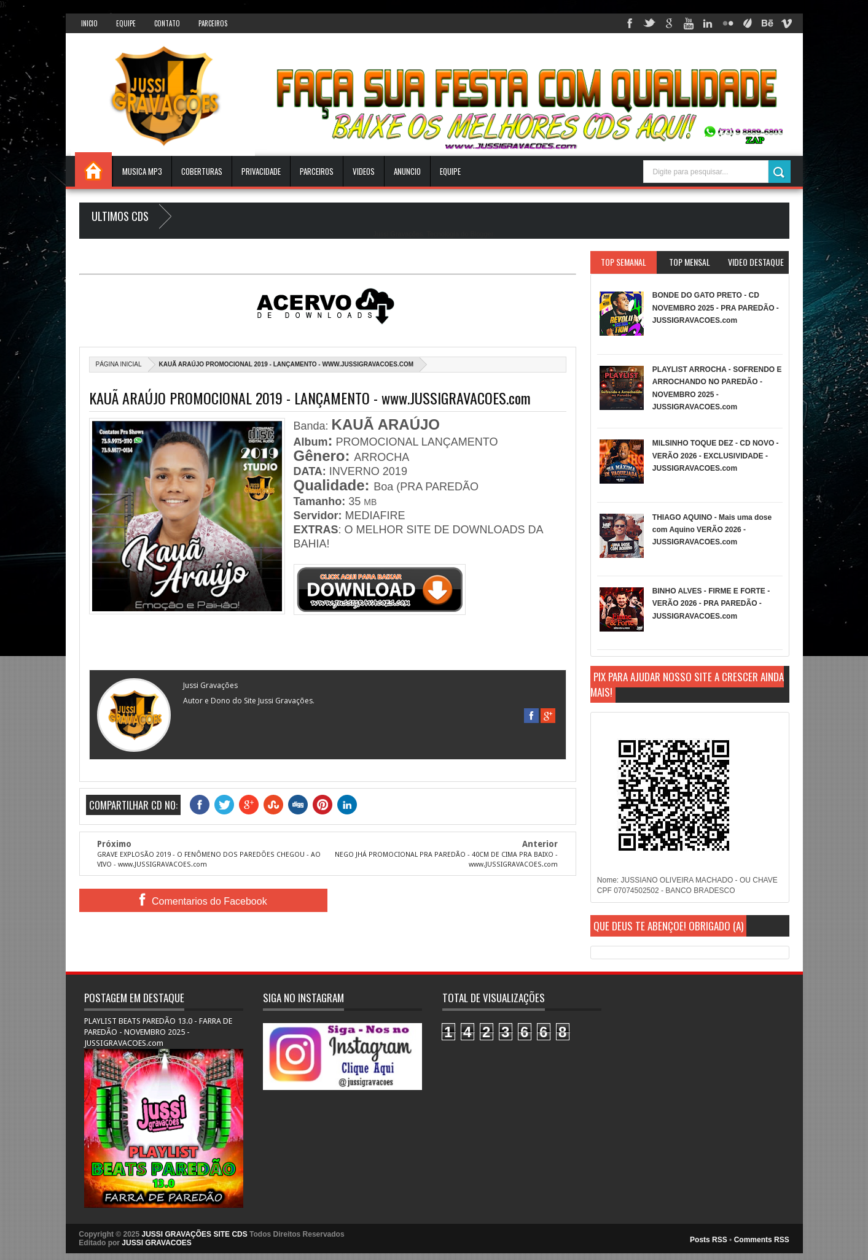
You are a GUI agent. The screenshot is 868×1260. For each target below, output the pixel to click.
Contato (167, 23)
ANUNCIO (407, 171)
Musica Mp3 (142, 171)
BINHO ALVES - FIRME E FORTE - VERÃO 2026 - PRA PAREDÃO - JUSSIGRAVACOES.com (711, 603)
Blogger (481, 234)
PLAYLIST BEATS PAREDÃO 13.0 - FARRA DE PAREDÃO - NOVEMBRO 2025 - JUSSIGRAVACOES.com (158, 1032)
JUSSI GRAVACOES (157, 1243)
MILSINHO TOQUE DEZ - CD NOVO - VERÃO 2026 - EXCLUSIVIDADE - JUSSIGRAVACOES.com (715, 456)
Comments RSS (761, 1239)
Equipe (126, 23)
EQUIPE (450, 171)
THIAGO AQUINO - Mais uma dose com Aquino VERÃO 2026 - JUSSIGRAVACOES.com (712, 530)
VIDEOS (364, 171)
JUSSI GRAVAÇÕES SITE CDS (195, 1234)
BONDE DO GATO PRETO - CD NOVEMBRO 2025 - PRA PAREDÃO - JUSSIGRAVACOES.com (715, 308)
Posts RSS (708, 1239)
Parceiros (212, 23)
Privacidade (261, 171)
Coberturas (201, 171)
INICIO (89, 23)
